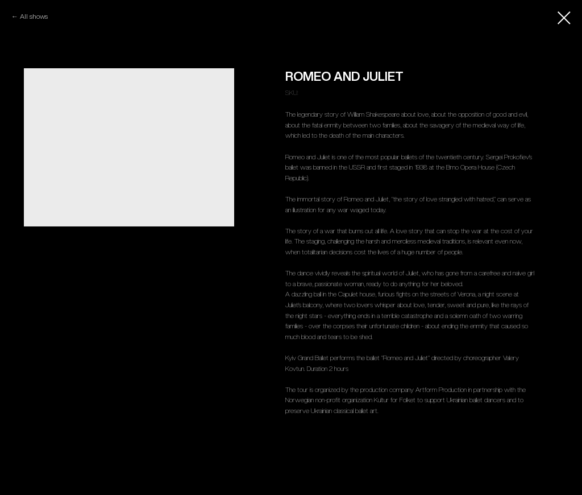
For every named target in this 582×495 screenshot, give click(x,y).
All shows (34, 16)
